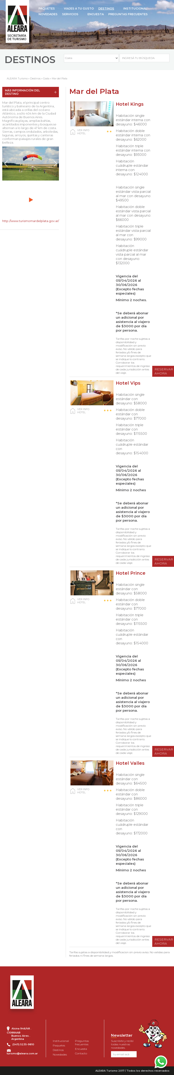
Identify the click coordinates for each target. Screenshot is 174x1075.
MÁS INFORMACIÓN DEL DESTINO (22, 92)
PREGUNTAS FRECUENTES (128, 14)
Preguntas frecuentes (82, 1042)
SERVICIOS (70, 14)
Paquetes (59, 1045)
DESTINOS (106, 8)
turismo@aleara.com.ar (22, 1053)
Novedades (60, 1054)
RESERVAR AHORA (164, 371)
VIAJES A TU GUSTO (79, 8)
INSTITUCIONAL (135, 8)
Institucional (61, 1041)
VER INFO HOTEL (83, 132)
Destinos (35, 78)
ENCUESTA (95, 14)
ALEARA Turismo (17, 78)
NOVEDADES (48, 14)
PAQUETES (47, 8)
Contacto (81, 1053)
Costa (46, 78)
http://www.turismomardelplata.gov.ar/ (30, 221)
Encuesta (81, 1049)
